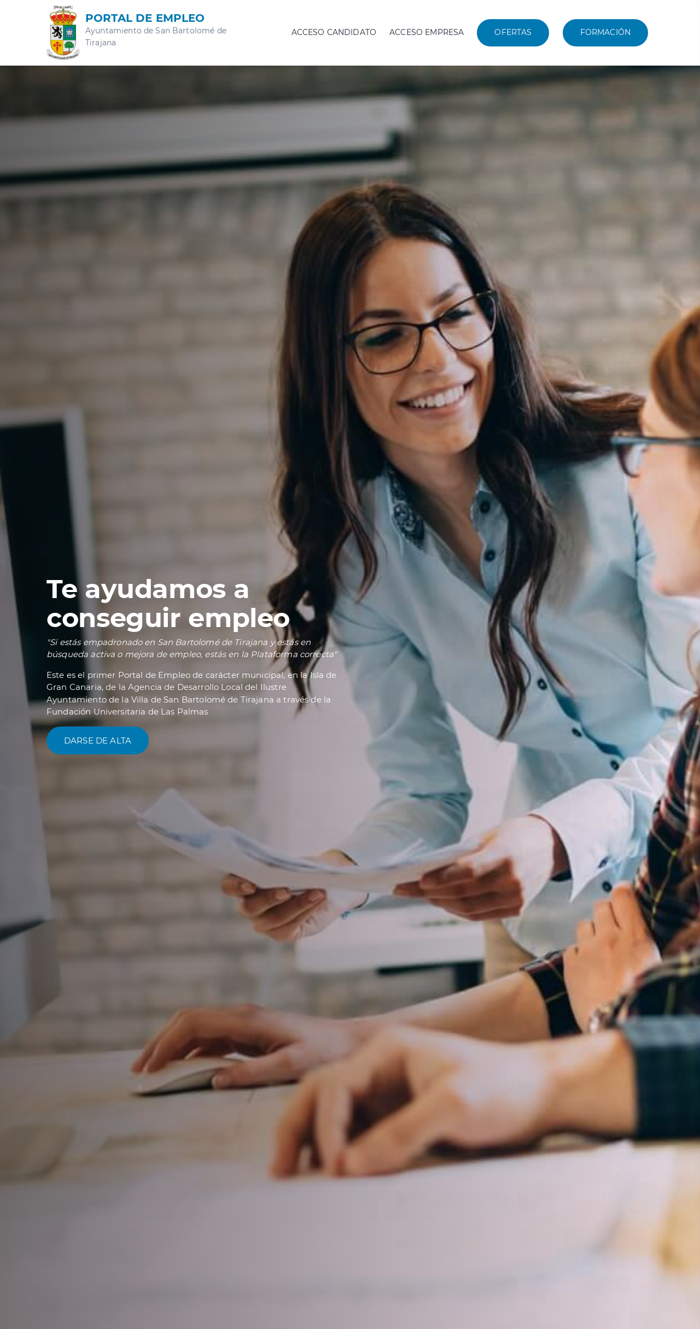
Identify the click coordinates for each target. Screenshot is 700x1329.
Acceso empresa (426, 32)
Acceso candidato (333, 32)
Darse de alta (97, 740)
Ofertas (513, 32)
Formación (605, 32)
